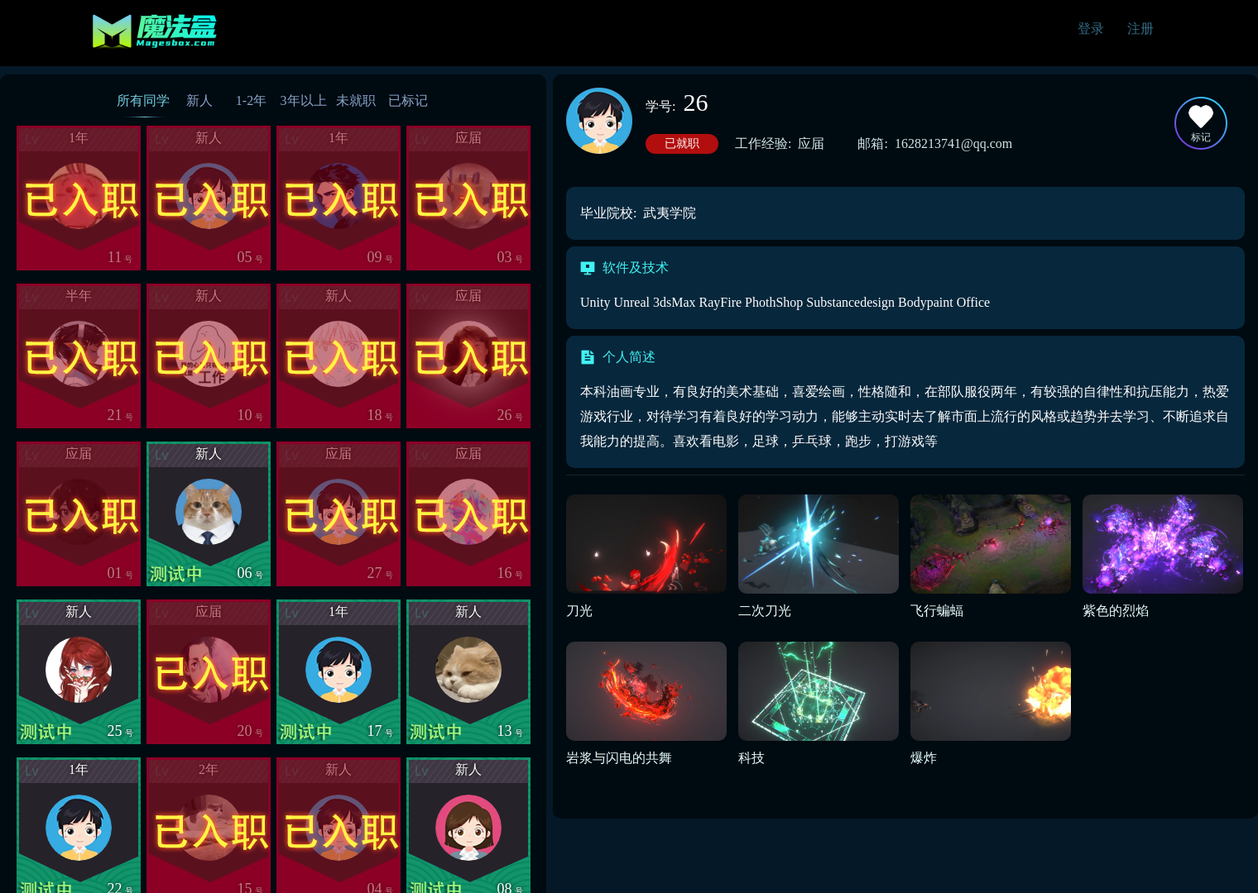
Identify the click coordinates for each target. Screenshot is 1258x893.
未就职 (356, 100)
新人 (199, 100)
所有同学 (143, 100)
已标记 (408, 100)
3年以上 (304, 100)
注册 (1140, 28)
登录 (1091, 28)
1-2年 (251, 100)
